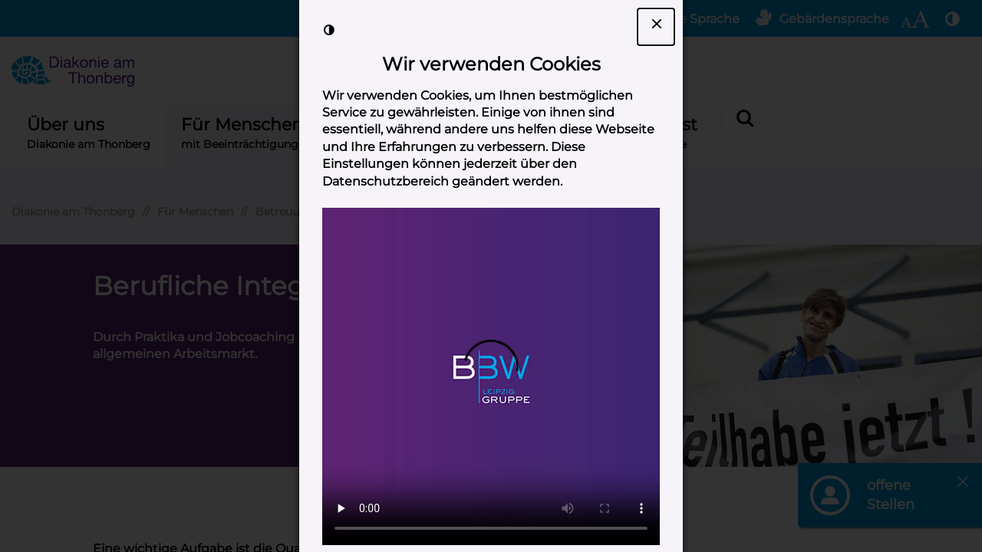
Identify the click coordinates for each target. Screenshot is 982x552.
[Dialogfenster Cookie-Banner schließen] (656, 26)
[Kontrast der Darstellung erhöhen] (329, 30)
